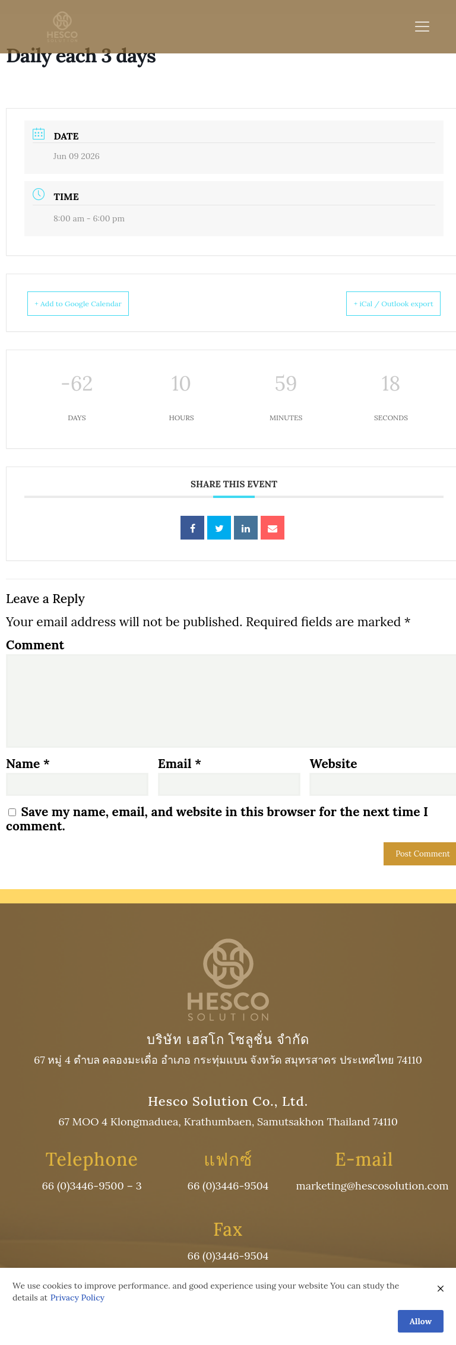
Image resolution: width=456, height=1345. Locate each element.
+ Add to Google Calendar (94, 304)
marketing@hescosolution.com (372, 1187)
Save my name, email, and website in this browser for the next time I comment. (217, 819)
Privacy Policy (77, 1298)
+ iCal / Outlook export (378, 304)
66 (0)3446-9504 (228, 1187)
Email (179, 764)
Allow (421, 1322)
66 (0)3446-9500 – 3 (91, 1187)
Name (28, 764)
